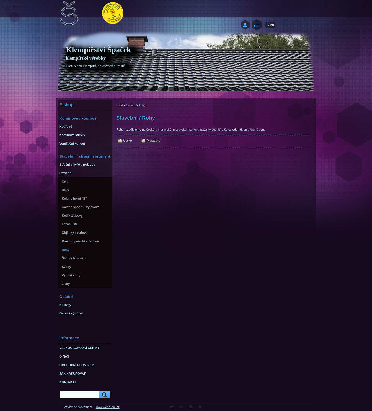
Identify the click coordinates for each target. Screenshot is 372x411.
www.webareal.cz (108, 407)
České (127, 140)
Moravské (153, 140)
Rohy (142, 105)
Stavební (131, 105)
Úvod (119, 105)
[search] (103, 394)
